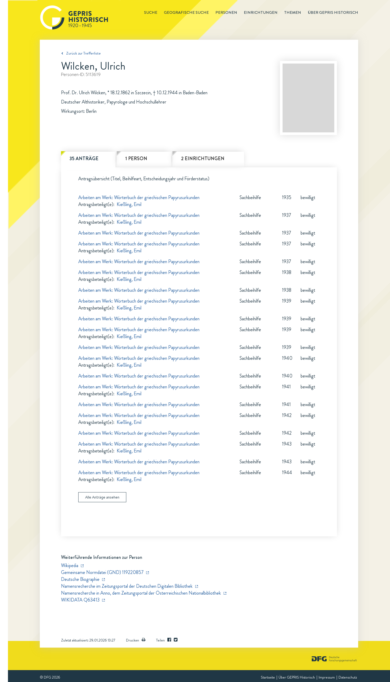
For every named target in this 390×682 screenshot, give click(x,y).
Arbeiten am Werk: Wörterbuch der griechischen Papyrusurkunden (139, 197)
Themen (292, 12)
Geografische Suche (186, 12)
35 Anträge (84, 158)
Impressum (327, 677)
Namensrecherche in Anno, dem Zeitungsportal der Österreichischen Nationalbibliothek (141, 593)
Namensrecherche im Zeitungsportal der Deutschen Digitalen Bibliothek (127, 586)
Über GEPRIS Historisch (297, 677)
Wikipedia (69, 565)
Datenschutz (348, 677)
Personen (226, 12)
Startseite (268, 677)
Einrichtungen (261, 12)
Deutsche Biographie (80, 579)
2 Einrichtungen (202, 158)
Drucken (135, 640)
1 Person (136, 158)
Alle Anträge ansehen (102, 497)
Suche (150, 12)
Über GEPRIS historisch (333, 12)
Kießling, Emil (129, 204)
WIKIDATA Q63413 (80, 599)
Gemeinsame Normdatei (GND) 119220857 (102, 572)
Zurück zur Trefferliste (83, 53)
